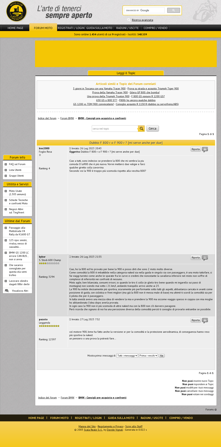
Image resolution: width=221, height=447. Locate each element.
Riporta (196, 149)
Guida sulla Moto (99, 28)
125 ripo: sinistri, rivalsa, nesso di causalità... (18, 243)
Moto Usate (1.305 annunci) (17, 192)
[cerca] (144, 10)
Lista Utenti (15, 170)
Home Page (15, 28)
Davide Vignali (115, 429)
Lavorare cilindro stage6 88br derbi (19, 282)
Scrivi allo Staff (133, 426)
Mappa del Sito (87, 426)
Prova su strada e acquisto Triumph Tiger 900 (153, 88)
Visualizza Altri (20, 290)
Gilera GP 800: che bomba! (145, 92)
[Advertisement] (126, 53)
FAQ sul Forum (17, 164)
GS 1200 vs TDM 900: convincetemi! (93, 104)
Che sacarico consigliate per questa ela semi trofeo (18, 270)
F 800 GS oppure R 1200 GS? (148, 96)
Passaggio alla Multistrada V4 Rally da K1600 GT (19, 231)
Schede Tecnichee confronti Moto (18, 201)
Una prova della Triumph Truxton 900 (108, 96)
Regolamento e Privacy (110, 426)
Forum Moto (43, 28)
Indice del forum (47, 118)
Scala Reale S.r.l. (93, 429)
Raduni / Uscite (127, 28)
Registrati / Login (71, 28)
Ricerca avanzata (142, 20)
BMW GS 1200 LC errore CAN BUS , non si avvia (19, 256)
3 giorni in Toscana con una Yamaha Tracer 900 (99, 88)
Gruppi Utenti (16, 175)
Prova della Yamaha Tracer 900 (110, 92)
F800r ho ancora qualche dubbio (137, 100)
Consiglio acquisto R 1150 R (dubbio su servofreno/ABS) (147, 104)
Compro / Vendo (155, 28)
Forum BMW (67, 118)
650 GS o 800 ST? (106, 100)
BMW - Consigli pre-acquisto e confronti (102, 118)
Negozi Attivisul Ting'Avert (16, 210)
